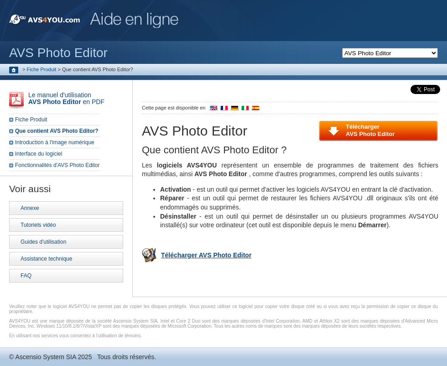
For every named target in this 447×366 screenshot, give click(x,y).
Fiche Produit (42, 69)
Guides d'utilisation (43, 242)
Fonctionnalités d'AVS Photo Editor (57, 165)
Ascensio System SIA (45, 357)
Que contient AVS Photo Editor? (57, 131)
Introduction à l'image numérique (54, 142)
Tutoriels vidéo (38, 225)
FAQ (26, 275)
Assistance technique (46, 259)
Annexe (30, 208)
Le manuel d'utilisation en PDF (66, 98)
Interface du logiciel (38, 154)
